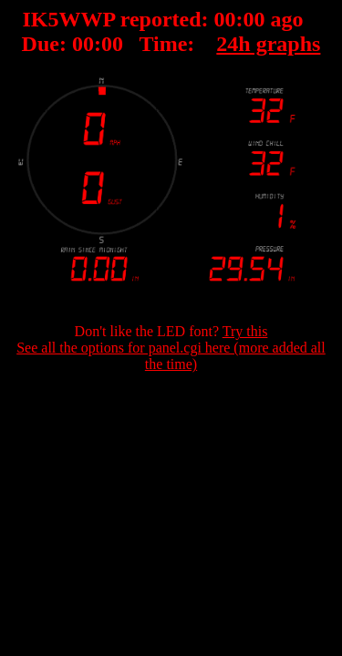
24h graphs (268, 44)
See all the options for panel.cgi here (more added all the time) (171, 356)
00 (225, 19)
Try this (245, 331)
